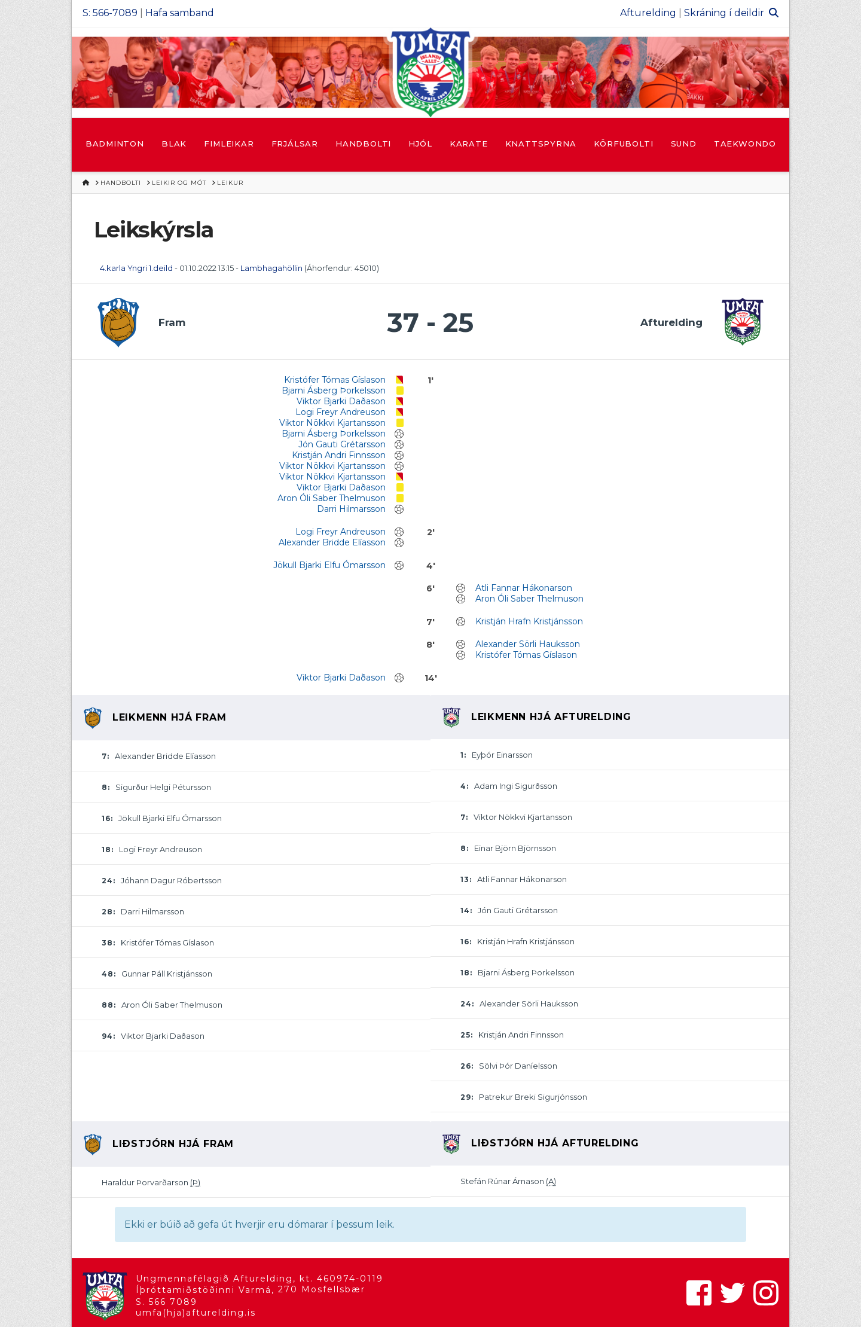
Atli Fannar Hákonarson (523, 587)
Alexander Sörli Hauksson (527, 644)
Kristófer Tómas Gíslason (335, 379)
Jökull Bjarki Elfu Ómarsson (329, 565)
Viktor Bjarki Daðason (341, 401)
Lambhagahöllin (271, 268)
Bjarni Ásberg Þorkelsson (334, 390)
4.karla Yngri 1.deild (136, 268)
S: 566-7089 (110, 13)
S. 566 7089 (166, 1302)
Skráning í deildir (724, 13)
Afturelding (648, 13)
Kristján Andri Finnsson (339, 455)
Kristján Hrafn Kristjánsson (529, 621)
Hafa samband (179, 13)
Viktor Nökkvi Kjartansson (332, 422)
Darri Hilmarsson (351, 509)
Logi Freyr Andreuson (340, 412)
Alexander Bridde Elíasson (332, 542)
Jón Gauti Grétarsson (342, 444)
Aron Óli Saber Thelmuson (331, 498)
